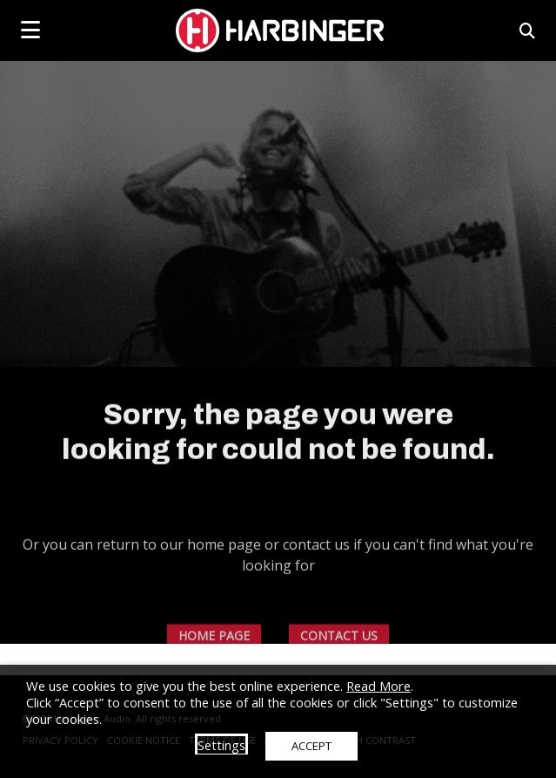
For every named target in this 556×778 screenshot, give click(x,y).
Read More (378, 685)
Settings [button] (221, 745)
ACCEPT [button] (311, 746)
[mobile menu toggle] (30, 29)
